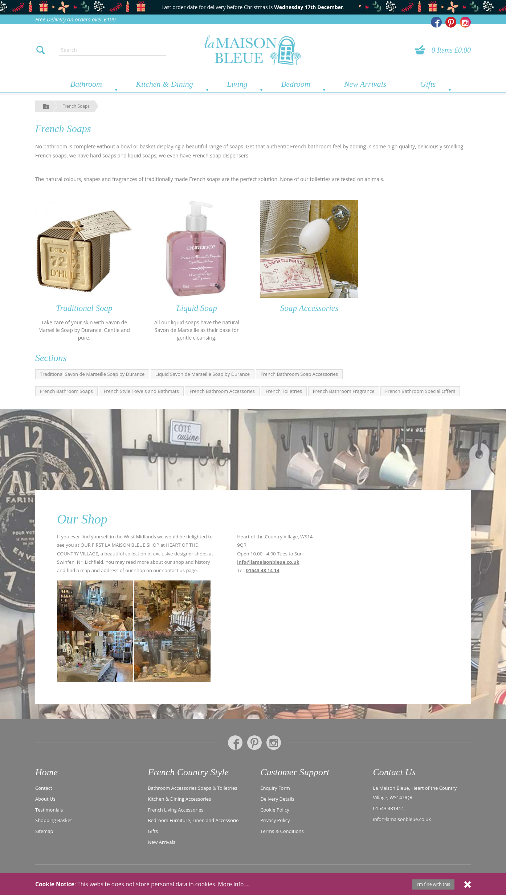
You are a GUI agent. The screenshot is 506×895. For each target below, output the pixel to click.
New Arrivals (365, 84)
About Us (45, 799)
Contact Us (394, 772)
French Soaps (76, 106)
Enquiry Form (275, 788)
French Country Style (188, 772)
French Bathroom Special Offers (420, 391)
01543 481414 (388, 808)
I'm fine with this (433, 884)
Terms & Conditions (281, 831)
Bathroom (86, 84)
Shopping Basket (53, 820)
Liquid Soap (196, 308)
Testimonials (49, 809)
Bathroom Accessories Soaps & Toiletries (192, 788)
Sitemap (44, 831)
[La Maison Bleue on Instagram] (465, 22)
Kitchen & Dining (164, 84)
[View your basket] (422, 50)
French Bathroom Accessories (222, 391)
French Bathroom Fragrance (344, 391)
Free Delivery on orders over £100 (75, 19)
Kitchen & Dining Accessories (179, 799)
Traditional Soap (84, 308)
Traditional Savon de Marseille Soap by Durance (92, 374)
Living (237, 84)
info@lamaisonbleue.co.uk (268, 562)
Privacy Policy (275, 820)
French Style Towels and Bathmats (141, 391)
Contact (43, 788)
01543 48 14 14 (262, 570)
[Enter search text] (112, 50)
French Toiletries (284, 391)
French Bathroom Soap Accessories (299, 374)
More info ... (234, 884)
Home (46, 772)
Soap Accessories (309, 308)
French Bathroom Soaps (66, 391)
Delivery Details (277, 799)
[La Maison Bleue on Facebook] (436, 22)
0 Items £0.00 (451, 50)
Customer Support (294, 772)
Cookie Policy (274, 809)
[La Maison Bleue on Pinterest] (450, 22)
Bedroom (295, 84)
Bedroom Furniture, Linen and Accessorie (193, 820)
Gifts (428, 84)
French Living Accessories (175, 809)
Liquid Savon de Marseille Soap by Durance (202, 374)
